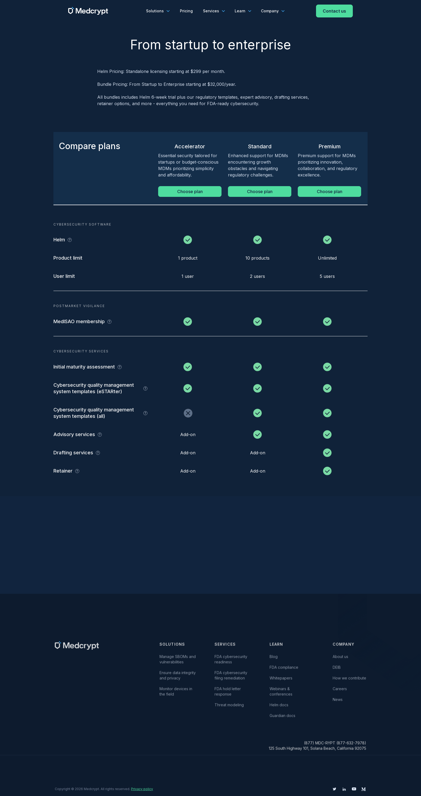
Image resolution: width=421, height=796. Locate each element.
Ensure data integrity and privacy (177, 678)
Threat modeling (229, 707)
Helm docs (279, 707)
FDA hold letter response (229, 694)
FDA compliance (284, 670)
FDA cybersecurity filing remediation (231, 678)
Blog (274, 659)
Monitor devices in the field (175, 694)
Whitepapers (281, 680)
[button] (158, 11)
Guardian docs (282, 718)
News (338, 702)
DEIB (337, 670)
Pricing (186, 11)
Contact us (334, 11)
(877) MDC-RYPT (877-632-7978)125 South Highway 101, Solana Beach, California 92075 (317, 748)
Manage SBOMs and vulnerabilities (178, 662)
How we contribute (349, 680)
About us (340, 659)
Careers (340, 691)
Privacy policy (142, 789)
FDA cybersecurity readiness (231, 662)
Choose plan (190, 191)
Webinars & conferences (281, 694)
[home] (88, 11)
